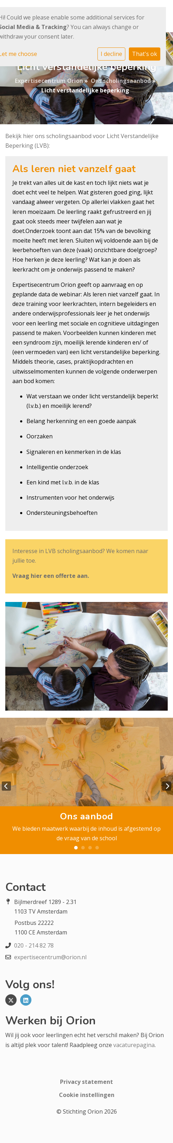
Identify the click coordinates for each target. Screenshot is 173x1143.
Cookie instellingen (86, 1095)
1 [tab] (76, 847)
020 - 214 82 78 (34, 945)
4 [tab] (97, 847)
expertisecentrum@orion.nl (50, 957)
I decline (111, 54)
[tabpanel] (86, 786)
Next (166, 786)
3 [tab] (90, 847)
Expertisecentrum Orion (49, 81)
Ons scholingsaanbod (121, 81)
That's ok (144, 54)
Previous (6, 786)
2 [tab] (83, 847)
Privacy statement (86, 1082)
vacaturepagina (134, 1045)
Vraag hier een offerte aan (50, 576)
